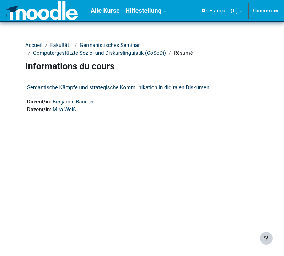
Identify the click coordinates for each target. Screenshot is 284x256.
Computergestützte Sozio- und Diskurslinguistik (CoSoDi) (99, 53)
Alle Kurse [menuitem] (105, 10)
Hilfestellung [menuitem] (143, 10)
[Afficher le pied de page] (266, 238)
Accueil (33, 45)
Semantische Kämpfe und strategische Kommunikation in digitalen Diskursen (118, 87)
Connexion (265, 10)
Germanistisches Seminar (110, 45)
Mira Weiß (64, 109)
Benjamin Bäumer (73, 101)
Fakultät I (61, 45)
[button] (222, 10)
